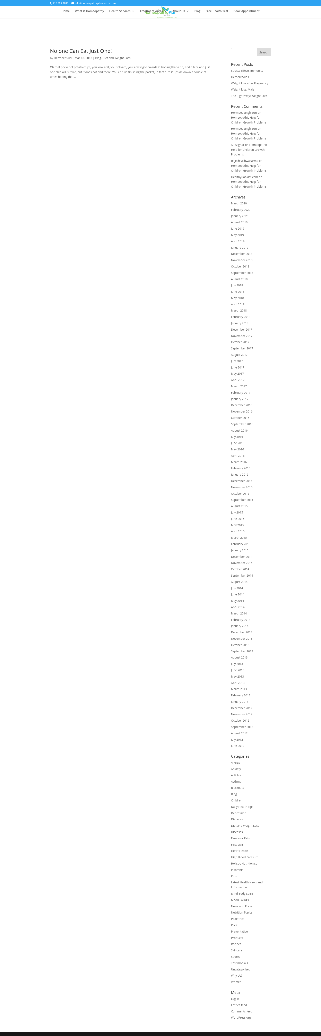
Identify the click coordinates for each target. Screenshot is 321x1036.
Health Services (120, 11)
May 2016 (237, 449)
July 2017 (237, 361)
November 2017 (242, 336)
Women (236, 982)
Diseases (237, 832)
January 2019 (240, 247)
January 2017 (240, 399)
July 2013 (237, 664)
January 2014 (240, 626)
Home (65, 11)
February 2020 (240, 210)
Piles (234, 925)
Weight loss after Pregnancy (249, 83)
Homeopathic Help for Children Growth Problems (249, 149)
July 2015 (237, 512)
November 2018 (242, 260)
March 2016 (239, 462)
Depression (238, 813)
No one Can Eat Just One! (81, 50)
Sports (235, 957)
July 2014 (237, 588)
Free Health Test (217, 11)
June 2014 (237, 594)
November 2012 (242, 714)
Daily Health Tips (242, 807)
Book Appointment (246, 11)
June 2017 (237, 367)
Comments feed (241, 1011)
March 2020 (239, 203)
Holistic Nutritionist (244, 863)
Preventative (239, 931)
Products (237, 938)
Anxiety (236, 769)
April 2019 (238, 241)
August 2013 (239, 657)
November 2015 (242, 487)
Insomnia (237, 870)
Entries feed (239, 1005)
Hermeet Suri (63, 58)
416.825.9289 (60, 3)
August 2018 (239, 279)
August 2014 (239, 582)
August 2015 (239, 506)
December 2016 (241, 405)
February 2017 (240, 392)
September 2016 (242, 424)
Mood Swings (240, 900)
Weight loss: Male (242, 89)
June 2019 (237, 228)
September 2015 (242, 500)
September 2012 (242, 727)
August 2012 (239, 733)
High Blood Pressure (244, 857)
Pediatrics (237, 919)
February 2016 (240, 468)
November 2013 (242, 638)
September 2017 (242, 348)
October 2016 (240, 418)
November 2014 (242, 563)
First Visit (237, 845)
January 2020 (240, 216)
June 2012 (237, 746)
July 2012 (237, 739)
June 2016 (237, 443)
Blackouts (237, 788)
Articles (236, 775)
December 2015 (241, 481)
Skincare (236, 950)
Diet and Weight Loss (117, 58)
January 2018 (240, 323)
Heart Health (239, 851)
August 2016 (239, 430)
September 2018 (242, 273)
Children (236, 800)
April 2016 (238, 456)
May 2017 (237, 373)
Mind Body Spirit (242, 893)
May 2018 (237, 298)
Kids (234, 876)
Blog (197, 11)
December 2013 (241, 632)
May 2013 (237, 676)
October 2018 (240, 266)
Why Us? (236, 975)
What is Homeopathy (89, 11)
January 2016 (240, 474)
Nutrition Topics (241, 912)
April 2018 (238, 304)
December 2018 (241, 254)
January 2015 (240, 550)
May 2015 (237, 525)
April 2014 (238, 607)
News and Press (241, 906)
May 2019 (237, 235)
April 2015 (238, 531)
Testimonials (239, 963)
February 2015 (240, 544)
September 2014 (242, 575)
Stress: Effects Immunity (247, 71)
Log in (235, 999)
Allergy (235, 762)
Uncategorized (240, 969)
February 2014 (240, 620)
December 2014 (241, 557)
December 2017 (241, 329)
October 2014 (240, 569)
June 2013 (237, 670)
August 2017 (239, 355)
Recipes (236, 944)
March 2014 (239, 613)
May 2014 (237, 601)
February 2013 (240, 695)
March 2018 (239, 310)
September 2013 (242, 651)
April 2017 (238, 380)
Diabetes (237, 819)
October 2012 (240, 720)
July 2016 (237, 437)
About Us (178, 11)
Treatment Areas (151, 11)
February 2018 (240, 317)
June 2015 (237, 519)
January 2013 (240, 702)
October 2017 (240, 342)
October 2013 (240, 645)
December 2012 (241, 708)
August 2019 (239, 222)
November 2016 (242, 411)
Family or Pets (240, 838)
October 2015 (240, 493)
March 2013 (239, 689)
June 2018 (237, 292)
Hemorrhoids (240, 77)
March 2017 (239, 386)
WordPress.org (241, 1017)
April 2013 (238, 683)
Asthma (236, 781)
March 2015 (239, 538)
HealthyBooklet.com (244, 177)
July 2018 (237, 285)
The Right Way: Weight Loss (249, 96)
